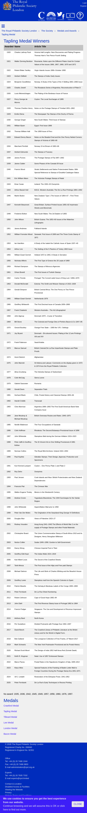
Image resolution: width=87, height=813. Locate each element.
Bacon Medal (10, 734)
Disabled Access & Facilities (17, 787)
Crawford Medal (11, 705)
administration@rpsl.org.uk (22, 767)
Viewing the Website (14, 789)
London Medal (10, 728)
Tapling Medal (10, 711)
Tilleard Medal (10, 717)
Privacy (8, 792)
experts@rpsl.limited (20, 778)
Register (83, 6)
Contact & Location (13, 784)
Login (85, 3)
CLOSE (78, 804)
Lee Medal (9, 722)
